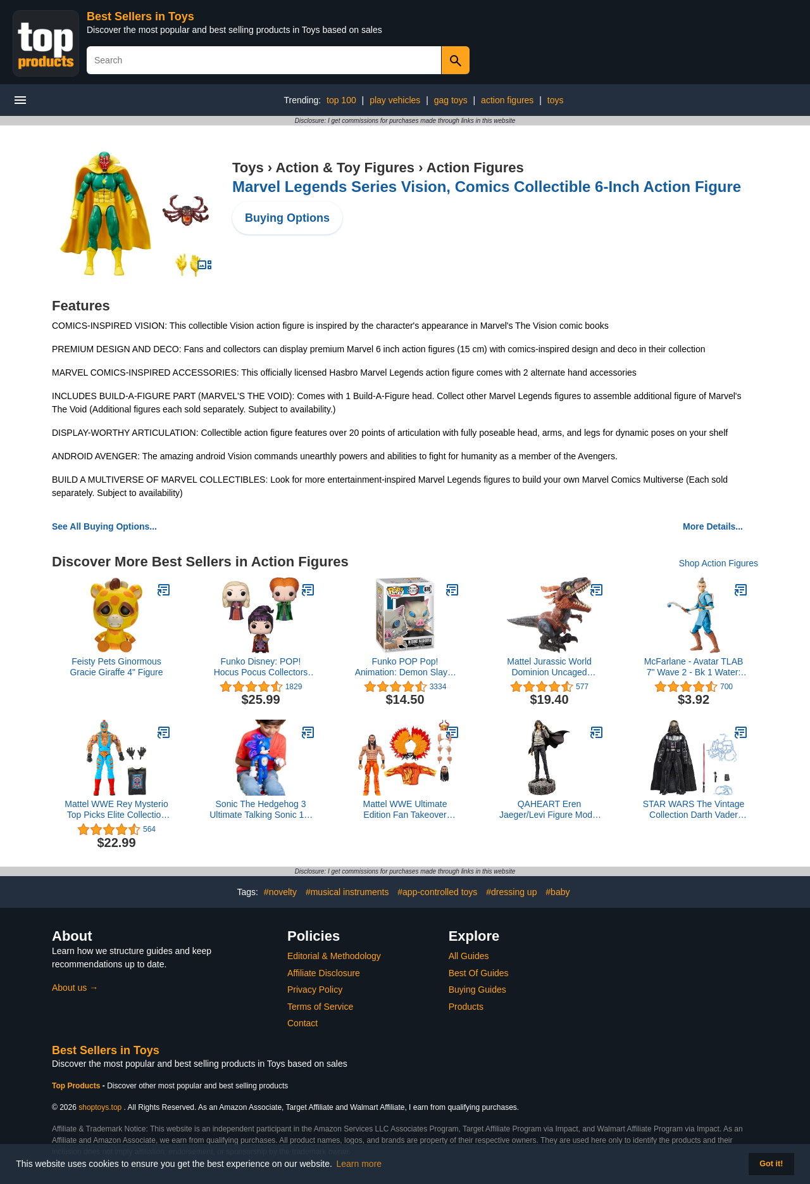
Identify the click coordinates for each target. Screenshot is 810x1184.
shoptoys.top (100, 1107)
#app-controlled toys (437, 892)
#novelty (280, 892)
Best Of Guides (479, 973)
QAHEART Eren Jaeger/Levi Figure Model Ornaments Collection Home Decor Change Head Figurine (549, 809)
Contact (302, 1023)
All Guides (469, 956)
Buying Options (287, 218)
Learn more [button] (359, 1164)
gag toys (451, 100)
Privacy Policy (314, 989)
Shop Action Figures (718, 563)
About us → (75, 988)
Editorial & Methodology (334, 956)
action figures (507, 100)
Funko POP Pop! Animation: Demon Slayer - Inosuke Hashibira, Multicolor (405, 667)
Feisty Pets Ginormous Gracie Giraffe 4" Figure (116, 666)
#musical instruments (347, 892)
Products (466, 1007)
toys (555, 100)
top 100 (341, 100)
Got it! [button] (771, 1163)
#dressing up (511, 892)
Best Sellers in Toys (140, 16)
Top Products (77, 1085)
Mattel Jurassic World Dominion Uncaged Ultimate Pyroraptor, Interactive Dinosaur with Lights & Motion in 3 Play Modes (549, 667)
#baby (557, 892)
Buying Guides (477, 989)
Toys (248, 167)
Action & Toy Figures (344, 167)
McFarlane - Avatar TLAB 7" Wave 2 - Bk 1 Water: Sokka (694, 667)
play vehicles (395, 100)
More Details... (713, 526)
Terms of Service (320, 1007)
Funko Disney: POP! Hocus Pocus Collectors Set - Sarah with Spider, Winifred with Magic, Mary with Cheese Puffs (260, 667)
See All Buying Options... (104, 526)
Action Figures (475, 167)
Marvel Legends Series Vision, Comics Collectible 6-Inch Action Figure (486, 186)
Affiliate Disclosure (323, 973)
